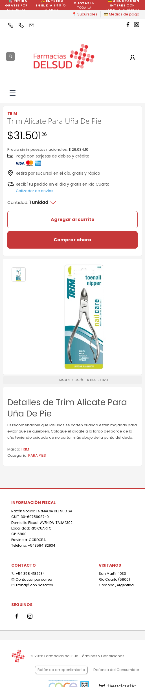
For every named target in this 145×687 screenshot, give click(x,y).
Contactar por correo (31, 579)
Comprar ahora (72, 239)
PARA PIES (37, 455)
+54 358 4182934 (28, 573)
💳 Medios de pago (121, 14)
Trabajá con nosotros (32, 585)
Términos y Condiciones (102, 656)
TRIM (25, 449)
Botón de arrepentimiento (61, 669)
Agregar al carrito (73, 219)
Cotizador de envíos (34, 190)
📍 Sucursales (85, 14)
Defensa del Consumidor (116, 669)
